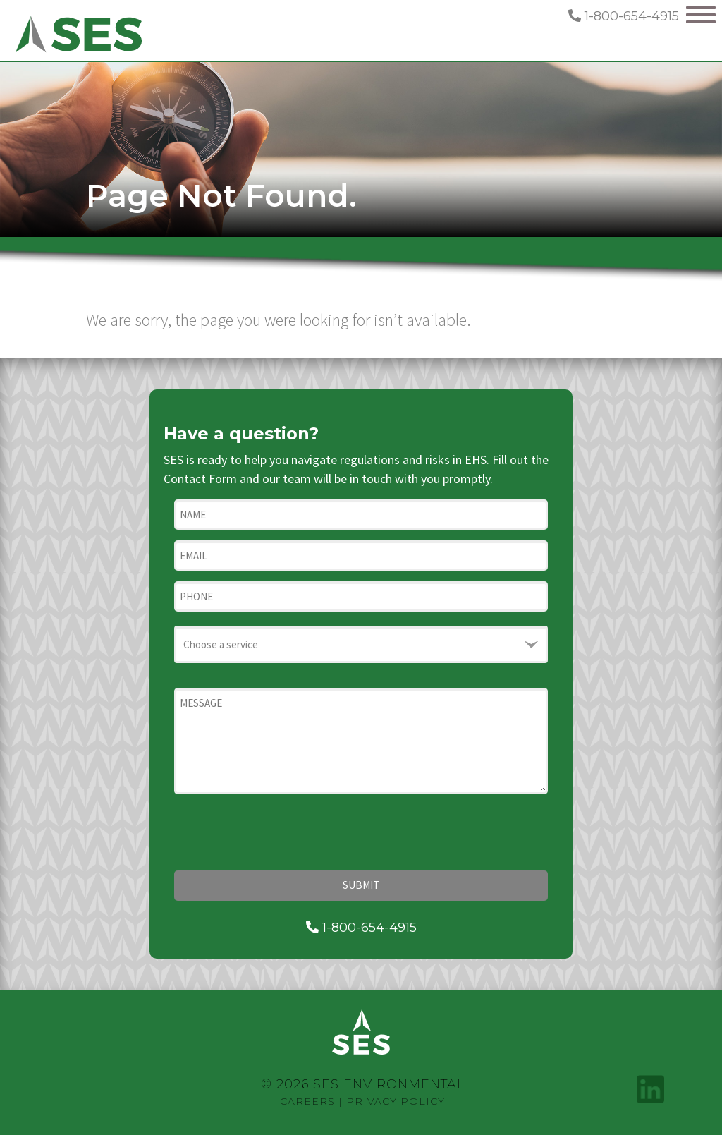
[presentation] (281, 832)
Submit (361, 885)
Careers (307, 1101)
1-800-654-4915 (623, 16)
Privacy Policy (395, 1101)
